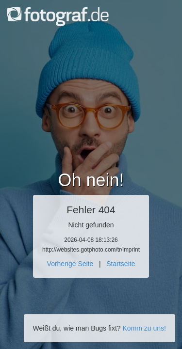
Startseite (120, 264)
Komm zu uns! (144, 328)
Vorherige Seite (70, 264)
